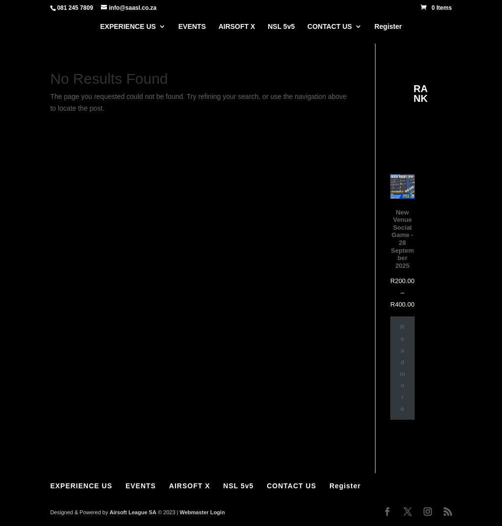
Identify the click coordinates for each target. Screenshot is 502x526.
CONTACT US (329, 26)
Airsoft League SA (132, 512)
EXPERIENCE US (128, 26)
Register (388, 26)
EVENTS (192, 26)
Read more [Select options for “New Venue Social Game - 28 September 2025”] (402, 367)
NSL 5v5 (281, 26)
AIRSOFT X (237, 26)
